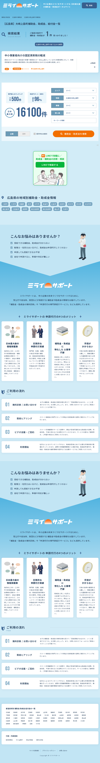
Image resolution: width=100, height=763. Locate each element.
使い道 (57, 113)
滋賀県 (23, 718)
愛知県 (8, 718)
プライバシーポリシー (49, 751)
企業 (11, 134)
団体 (23, 134)
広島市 (53, 204)
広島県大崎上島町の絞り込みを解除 (49, 44)
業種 (57, 105)
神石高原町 (35, 209)
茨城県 (60, 712)
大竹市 (36, 204)
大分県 (83, 721)
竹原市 (65, 209)
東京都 (15, 715)
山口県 (15, 721)
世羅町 (21, 204)
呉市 (29, 204)
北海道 (8, 712)
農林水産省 (39, 740)
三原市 (4, 204)
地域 (57, 98)
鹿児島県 (16, 724)
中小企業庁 (19, 740)
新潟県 (32, 715)
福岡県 (53, 721)
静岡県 (84, 715)
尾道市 (45, 204)
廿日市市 (88, 204)
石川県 (47, 715)
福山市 (56, 209)
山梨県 (61, 715)
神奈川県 (23, 715)
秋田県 (38, 712)
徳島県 (23, 721)
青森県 (15, 712)
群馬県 (75, 712)
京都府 (30, 718)
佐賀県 (60, 721)
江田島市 (16, 209)
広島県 (8, 721)
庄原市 (62, 204)
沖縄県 (24, 724)
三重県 (15, 718)
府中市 (70, 204)
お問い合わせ (63, 751)
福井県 (54, 715)
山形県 (45, 712)
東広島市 (5, 209)
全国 (31, 724)
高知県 (45, 721)
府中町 (78, 204)
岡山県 (84, 718)
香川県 (30, 721)
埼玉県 (83, 712)
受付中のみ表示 (41, 134)
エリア (57, 90)
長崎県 (68, 721)
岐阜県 (76, 715)
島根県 (76, 718)
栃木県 (68, 712)
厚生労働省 (29, 740)
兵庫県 (45, 718)
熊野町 (25, 209)
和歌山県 (61, 718)
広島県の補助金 (17, 17)
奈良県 (53, 718)
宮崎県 (8, 724)
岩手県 (23, 712)
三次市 (13, 204)
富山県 (39, 715)
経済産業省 (9, 740)
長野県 (69, 715)
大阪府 (38, 718)
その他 (38, 724)
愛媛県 (38, 721)
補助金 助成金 (6, 17)
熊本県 (75, 721)
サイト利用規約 (34, 751)
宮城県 (30, 712)
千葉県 (8, 715)
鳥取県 (69, 718)
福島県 (53, 712)
